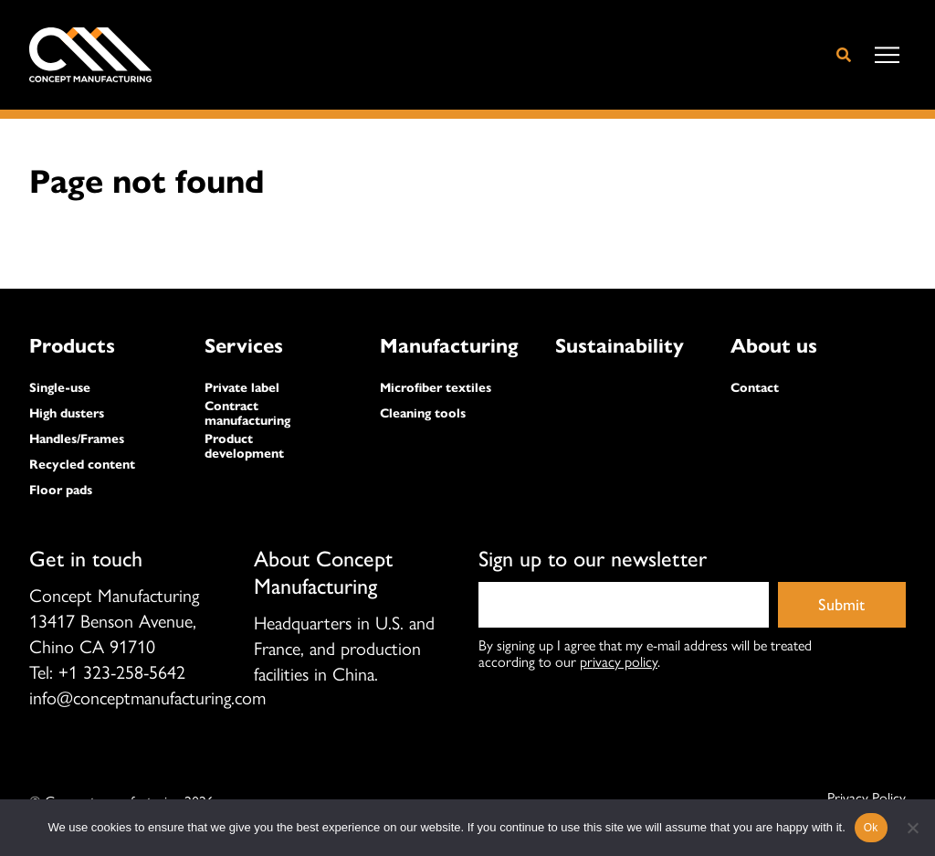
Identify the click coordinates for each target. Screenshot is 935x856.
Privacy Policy (866, 797)
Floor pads (60, 490)
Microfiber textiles (435, 388)
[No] (912, 828)
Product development (244, 446)
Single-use (59, 388)
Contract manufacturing (247, 413)
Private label (242, 388)
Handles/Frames (76, 439)
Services (244, 345)
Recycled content (82, 465)
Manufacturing (449, 345)
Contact (754, 388)
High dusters (66, 414)
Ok (871, 827)
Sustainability (619, 345)
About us (773, 345)
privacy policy (618, 660)
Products (72, 345)
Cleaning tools (423, 414)
